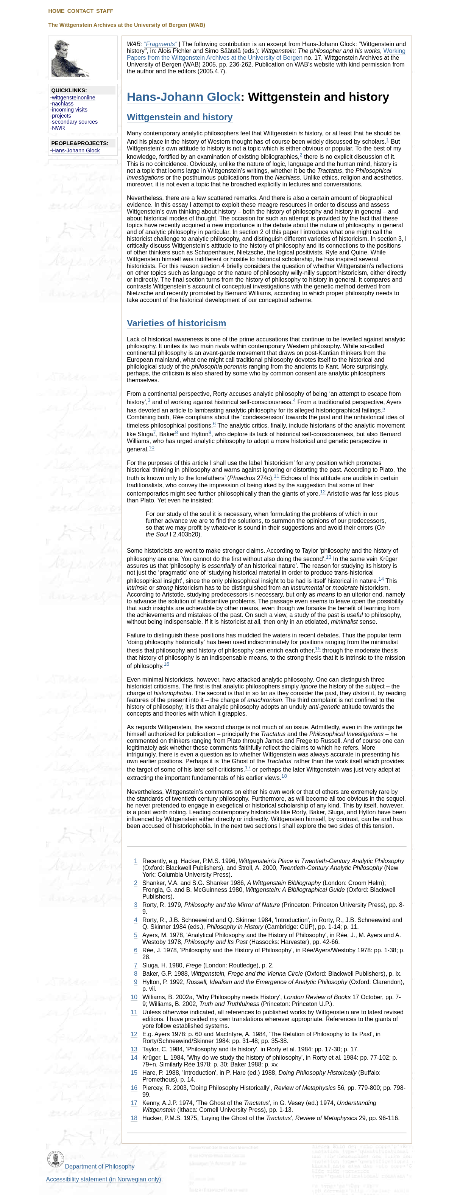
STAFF (104, 11)
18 (284, 776)
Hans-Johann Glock (76, 150)
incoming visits (69, 110)
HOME (56, 11)
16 (166, 664)
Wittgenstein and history (180, 117)
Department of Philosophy (100, 1166)
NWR (58, 128)
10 (151, 447)
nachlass (62, 104)
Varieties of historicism (176, 323)
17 (248, 767)
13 (329, 557)
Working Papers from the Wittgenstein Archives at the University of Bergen (266, 54)
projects (61, 116)
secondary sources (75, 122)
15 (318, 648)
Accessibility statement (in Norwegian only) (103, 1179)
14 (381, 579)
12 (323, 491)
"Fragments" (160, 44)
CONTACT (80, 11)
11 (276, 476)
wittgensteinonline (73, 98)
